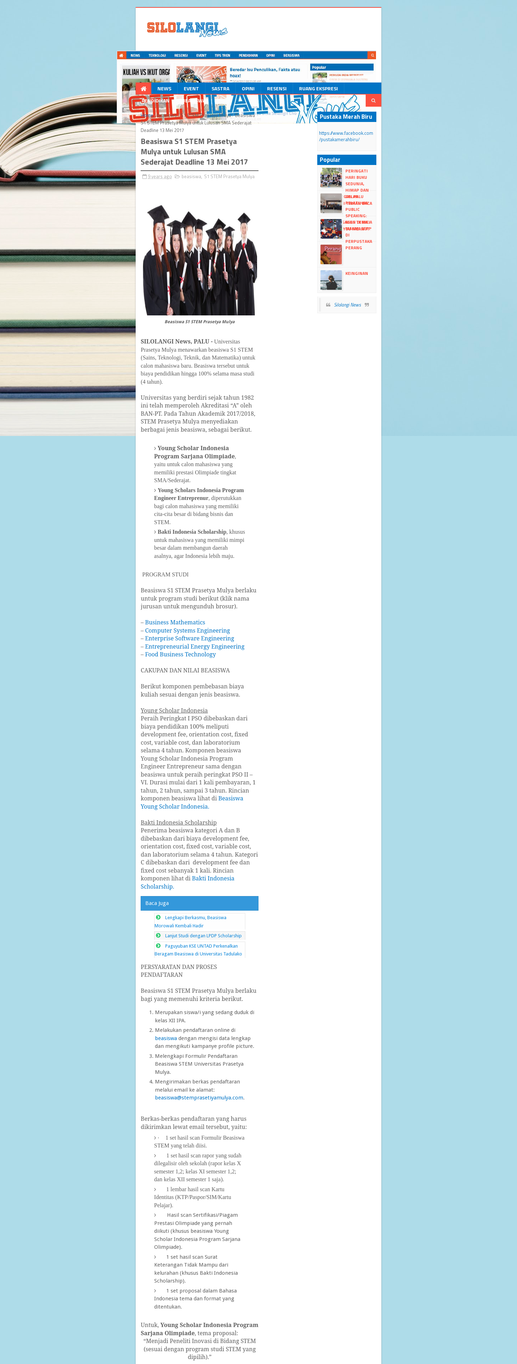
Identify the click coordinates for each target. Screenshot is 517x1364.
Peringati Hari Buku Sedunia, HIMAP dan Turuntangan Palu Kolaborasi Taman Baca (420, 130)
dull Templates (93, 1355)
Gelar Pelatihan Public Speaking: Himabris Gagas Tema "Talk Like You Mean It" (418, 155)
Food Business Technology (97, 480)
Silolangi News (388, 257)
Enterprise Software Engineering (106, 464)
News (80, 58)
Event (107, 58)
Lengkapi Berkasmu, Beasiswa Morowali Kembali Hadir (138, 639)
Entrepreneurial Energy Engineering (112, 472)
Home (64, 74)
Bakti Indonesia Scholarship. (242, 608)
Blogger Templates (130, 1355)
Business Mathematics (92, 448)
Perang (395, 200)
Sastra (136, 58)
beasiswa (84, 74)
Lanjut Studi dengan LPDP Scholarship (121, 649)
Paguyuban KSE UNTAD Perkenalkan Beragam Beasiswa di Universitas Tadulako (163, 659)
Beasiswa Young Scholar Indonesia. (126, 568)
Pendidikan (280, 58)
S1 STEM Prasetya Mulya (123, 74)
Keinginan (398, 226)
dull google (190, 1355)
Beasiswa (318, 58)
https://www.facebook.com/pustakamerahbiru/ (407, 92)
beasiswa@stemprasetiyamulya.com (264, 739)
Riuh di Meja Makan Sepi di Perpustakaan (416, 178)
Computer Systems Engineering (104, 456)
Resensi (193, 58)
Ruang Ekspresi (234, 58)
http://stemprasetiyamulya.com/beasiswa (223, 1093)
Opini (164, 58)
